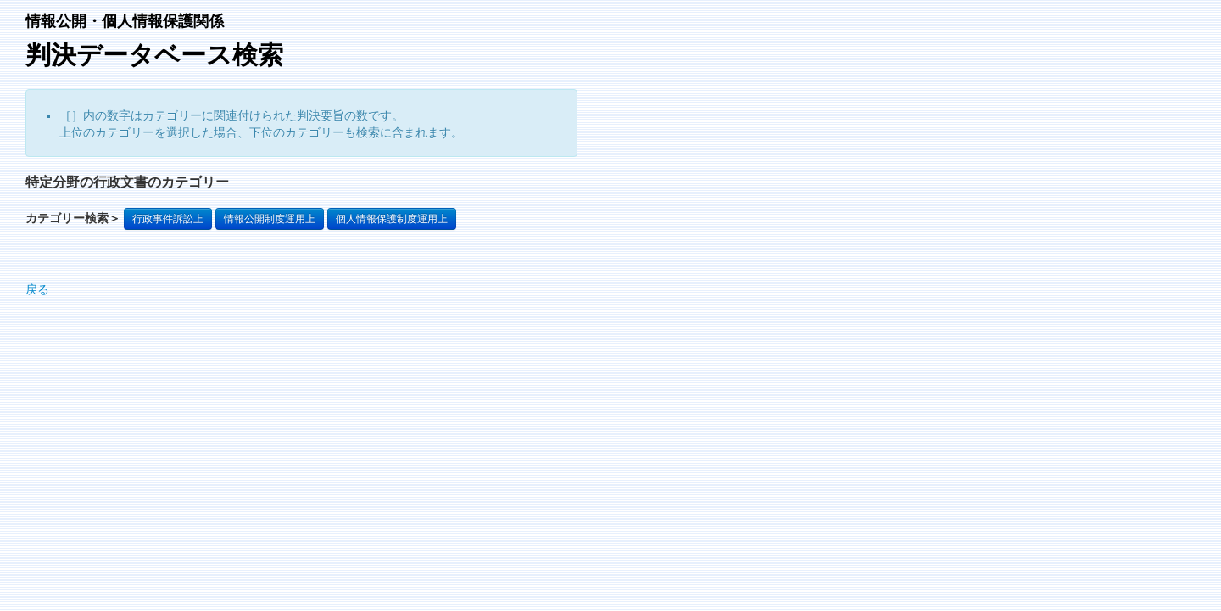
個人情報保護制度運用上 (392, 219)
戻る (37, 289)
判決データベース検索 (154, 55)
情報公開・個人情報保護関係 (124, 21)
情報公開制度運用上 (269, 219)
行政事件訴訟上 (168, 219)
